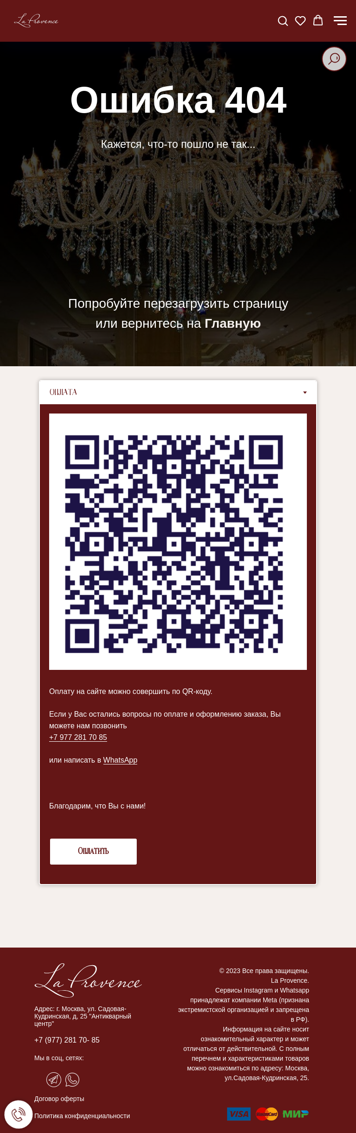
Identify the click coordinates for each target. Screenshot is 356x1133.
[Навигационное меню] (340, 20)
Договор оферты (59, 1098)
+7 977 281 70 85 (78, 737)
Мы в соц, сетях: (59, 1058)
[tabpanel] (178, 644)
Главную (233, 323)
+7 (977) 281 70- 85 (67, 1040)
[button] (282, 20)
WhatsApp (120, 760)
